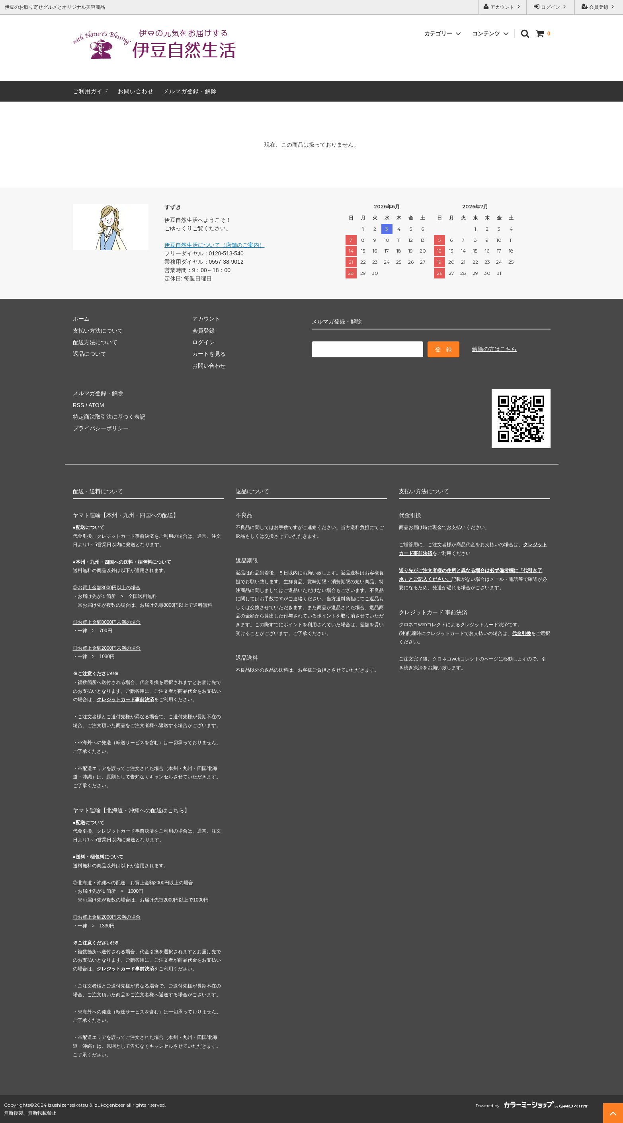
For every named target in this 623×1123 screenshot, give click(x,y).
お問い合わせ (136, 91)
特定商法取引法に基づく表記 (109, 417)
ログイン (550, 6)
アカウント (502, 6)
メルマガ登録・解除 (190, 91)
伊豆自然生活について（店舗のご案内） (214, 245)
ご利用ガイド (91, 91)
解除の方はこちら (494, 349)
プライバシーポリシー (101, 428)
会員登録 (599, 6)
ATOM (96, 405)
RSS (78, 405)
